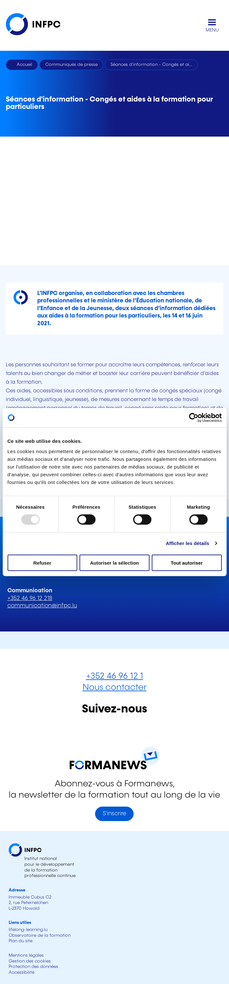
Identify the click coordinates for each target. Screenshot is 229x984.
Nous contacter (114, 687)
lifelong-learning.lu (28, 929)
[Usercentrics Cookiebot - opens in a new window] (193, 418)
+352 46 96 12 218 (29, 598)
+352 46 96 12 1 (114, 676)
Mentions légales (26, 955)
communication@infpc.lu (42, 606)
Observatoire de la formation (40, 935)
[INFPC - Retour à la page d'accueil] (38, 25)
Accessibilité (21, 972)
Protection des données (33, 966)
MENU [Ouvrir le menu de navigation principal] (212, 30)
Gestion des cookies (30, 961)
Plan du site (20, 941)
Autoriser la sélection (114, 562)
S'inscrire (114, 814)
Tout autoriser (187, 562)
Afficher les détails (187, 543)
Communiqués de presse (71, 64)
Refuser (42, 562)
